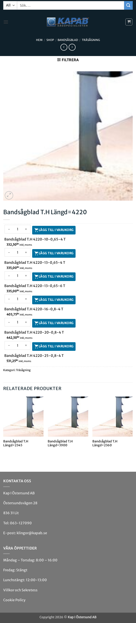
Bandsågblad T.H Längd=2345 (15, 443)
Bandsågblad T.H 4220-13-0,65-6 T (34, 286)
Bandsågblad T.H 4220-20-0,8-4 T (34, 332)
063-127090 (21, 523)
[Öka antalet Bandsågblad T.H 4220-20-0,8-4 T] (26, 322)
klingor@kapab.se (32, 533)
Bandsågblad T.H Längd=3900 (60, 443)
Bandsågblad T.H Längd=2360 (104, 443)
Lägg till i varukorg (56, 230)
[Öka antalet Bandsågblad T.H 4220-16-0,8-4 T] (26, 299)
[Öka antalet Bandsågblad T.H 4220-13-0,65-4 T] (26, 252)
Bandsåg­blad (68, 40)
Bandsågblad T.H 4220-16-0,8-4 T (33, 309)
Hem (39, 40)
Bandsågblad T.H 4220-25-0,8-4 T (34, 355)
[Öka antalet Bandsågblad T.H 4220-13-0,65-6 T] (26, 275)
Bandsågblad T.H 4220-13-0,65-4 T (34, 262)
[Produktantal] (17, 229)
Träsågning (91, 40)
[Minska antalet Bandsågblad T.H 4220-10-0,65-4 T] (9, 229)
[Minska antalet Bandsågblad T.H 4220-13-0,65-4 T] (9, 252)
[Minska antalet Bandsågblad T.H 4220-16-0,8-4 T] (9, 299)
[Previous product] (72, 47)
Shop (50, 40)
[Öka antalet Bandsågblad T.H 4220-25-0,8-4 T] (26, 345)
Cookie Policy (14, 600)
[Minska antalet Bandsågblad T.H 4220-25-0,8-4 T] (9, 345)
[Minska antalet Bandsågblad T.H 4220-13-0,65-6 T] (9, 275)
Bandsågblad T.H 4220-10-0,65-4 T (35, 239)
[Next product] (63, 47)
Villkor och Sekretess (20, 590)
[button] (5, 22)
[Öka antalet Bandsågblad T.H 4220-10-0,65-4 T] (26, 229)
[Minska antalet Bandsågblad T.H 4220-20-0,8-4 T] (9, 322)
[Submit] (128, 5)
